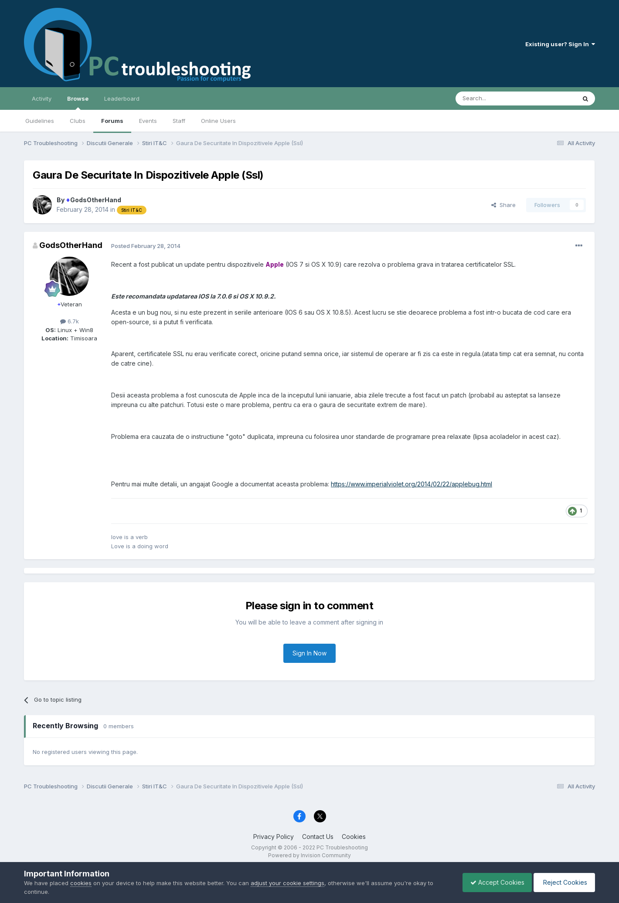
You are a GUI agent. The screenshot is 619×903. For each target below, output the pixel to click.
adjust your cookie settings (287, 882)
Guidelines (39, 120)
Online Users (218, 120)
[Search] (493, 98)
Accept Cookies (493, 882)
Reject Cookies (563, 882)
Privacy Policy (273, 836)
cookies (81, 882)
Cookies (354, 836)
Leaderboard (121, 98)
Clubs (77, 120)
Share (503, 204)
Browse (77, 102)
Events (148, 120)
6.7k (69, 321)
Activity (41, 98)
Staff (179, 120)
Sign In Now (309, 653)
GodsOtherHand (93, 200)
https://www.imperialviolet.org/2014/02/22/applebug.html (411, 484)
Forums (112, 120)
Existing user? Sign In (560, 44)
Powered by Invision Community (309, 855)
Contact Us (317, 836)
